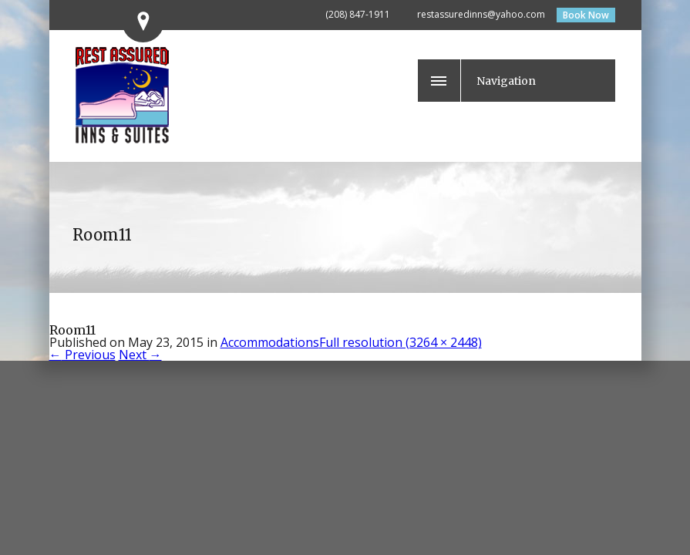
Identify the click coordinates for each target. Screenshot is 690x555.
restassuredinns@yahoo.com (481, 14)
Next (140, 354)
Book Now (586, 15)
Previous (82, 354)
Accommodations (269, 342)
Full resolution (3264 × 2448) (400, 342)
